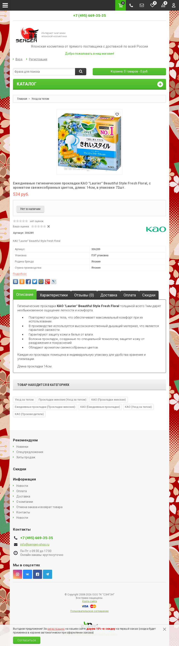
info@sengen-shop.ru (34, 544)
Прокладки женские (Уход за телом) (62, 399)
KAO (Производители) (29, 414)
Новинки (22, 446)
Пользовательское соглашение (89, 611)
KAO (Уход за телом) (138, 406)
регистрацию (56, 628)
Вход (19, 59)
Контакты (23, 512)
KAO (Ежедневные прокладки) (100, 406)
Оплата (21, 491)
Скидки (19, 469)
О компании (24, 501)
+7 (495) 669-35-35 (89, 15)
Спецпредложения (29, 452)
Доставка (23, 496)
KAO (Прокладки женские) (108, 399)
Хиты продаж (25, 457)
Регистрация (38, 59)
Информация (24, 479)
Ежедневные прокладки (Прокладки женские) (45, 406)
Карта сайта (89, 601)
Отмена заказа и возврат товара (39, 507)
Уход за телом (24, 399)
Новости (22, 485)
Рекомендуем (25, 440)
